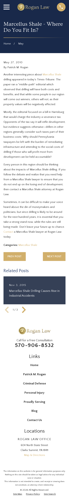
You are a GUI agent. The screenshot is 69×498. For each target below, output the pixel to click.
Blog (34, 411)
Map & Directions (34, 455)
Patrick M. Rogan (34, 374)
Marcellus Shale (52, 74)
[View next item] (24, 310)
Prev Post (15, 256)
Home (34, 365)
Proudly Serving (34, 402)
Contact (8, 231)
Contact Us (34, 420)
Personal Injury (34, 392)
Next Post (54, 256)
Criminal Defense (34, 383)
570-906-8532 (34, 345)
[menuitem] (17, 494)
